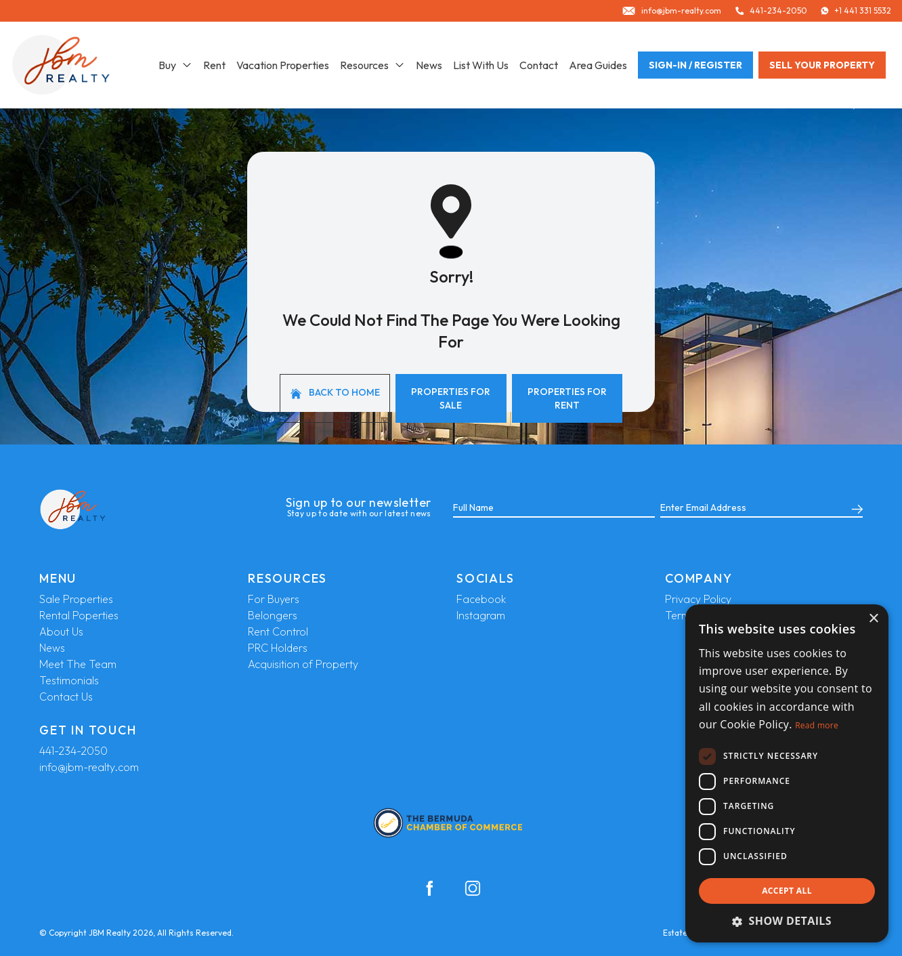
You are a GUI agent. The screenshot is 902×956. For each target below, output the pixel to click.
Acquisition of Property (303, 664)
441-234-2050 (73, 750)
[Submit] (854, 508)
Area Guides (598, 65)
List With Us (481, 65)
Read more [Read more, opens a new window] (816, 725)
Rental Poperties (79, 615)
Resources (372, 65)
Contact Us (66, 696)
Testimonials (69, 680)
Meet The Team (77, 664)
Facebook (481, 599)
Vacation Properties (282, 65)
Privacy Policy (698, 599)
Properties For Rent (567, 398)
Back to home (335, 392)
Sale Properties (76, 599)
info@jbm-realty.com (89, 767)
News (429, 65)
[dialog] (786, 773)
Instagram (480, 615)
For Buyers (273, 599)
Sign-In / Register (695, 65)
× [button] (873, 619)
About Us (61, 631)
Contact (538, 65)
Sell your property (822, 65)
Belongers (272, 615)
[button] (787, 921)
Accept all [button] (787, 890)
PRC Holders (277, 647)
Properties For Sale (450, 398)
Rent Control (278, 631)
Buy (175, 65)
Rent (214, 65)
